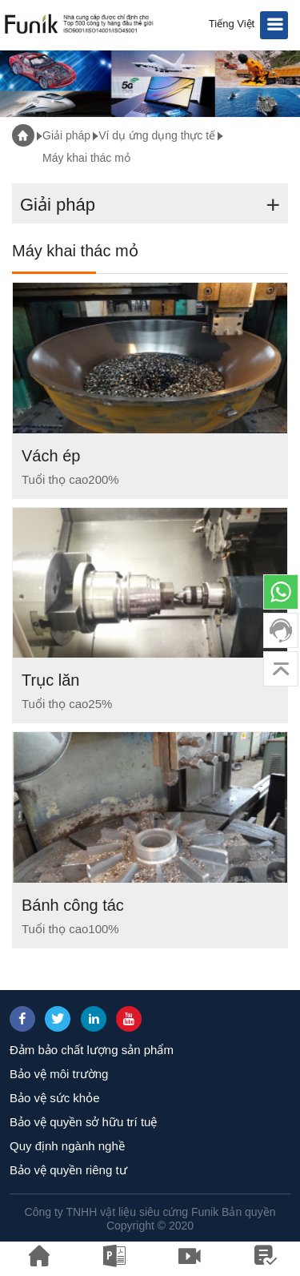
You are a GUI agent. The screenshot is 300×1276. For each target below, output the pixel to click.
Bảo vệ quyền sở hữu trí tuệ (83, 1122)
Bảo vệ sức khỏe (55, 1098)
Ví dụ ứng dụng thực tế (156, 135)
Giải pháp (66, 135)
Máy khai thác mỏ (86, 157)
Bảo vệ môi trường (59, 1074)
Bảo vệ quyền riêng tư (68, 1170)
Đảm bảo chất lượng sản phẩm (92, 1050)
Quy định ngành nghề (67, 1146)
